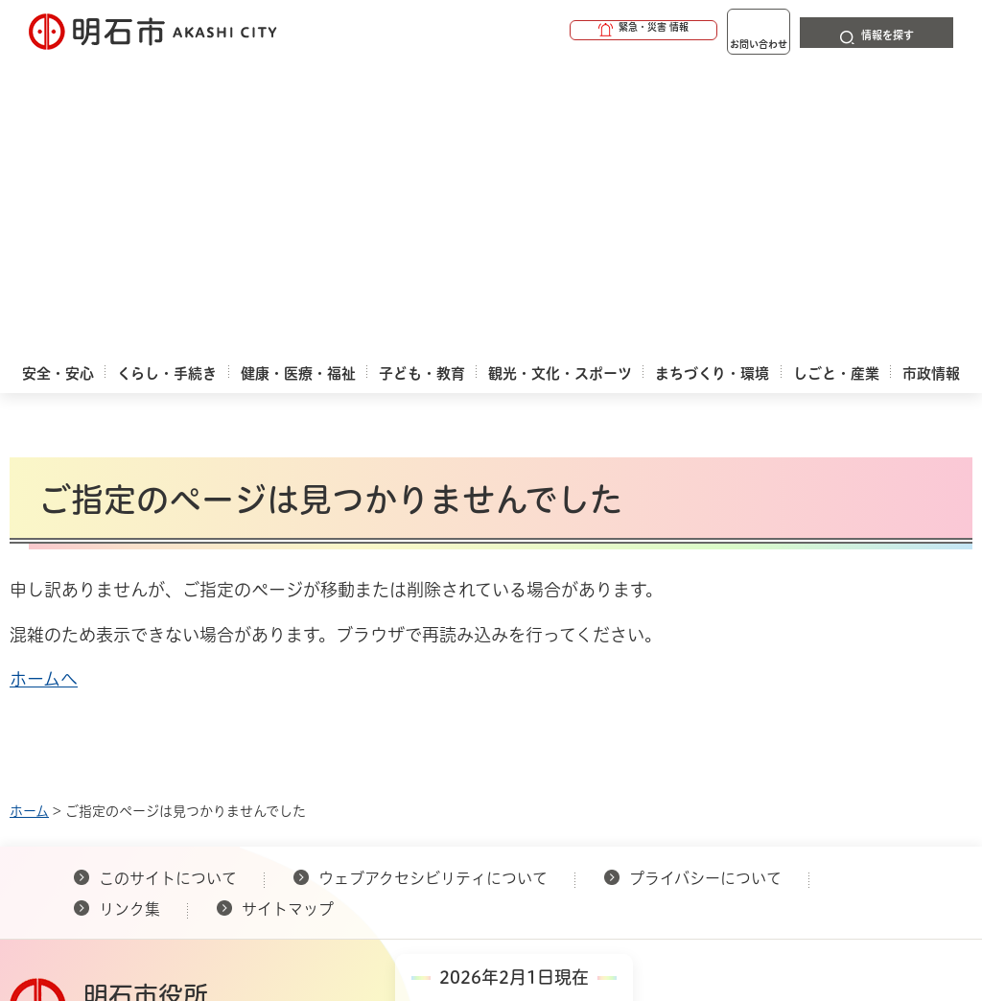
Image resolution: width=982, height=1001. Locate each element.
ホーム (29, 517)
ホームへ (44, 385)
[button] (569, 30)
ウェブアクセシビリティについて (433, 585)
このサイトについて (168, 585)
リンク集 (129, 615)
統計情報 (577, 818)
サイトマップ (288, 615)
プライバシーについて (705, 585)
